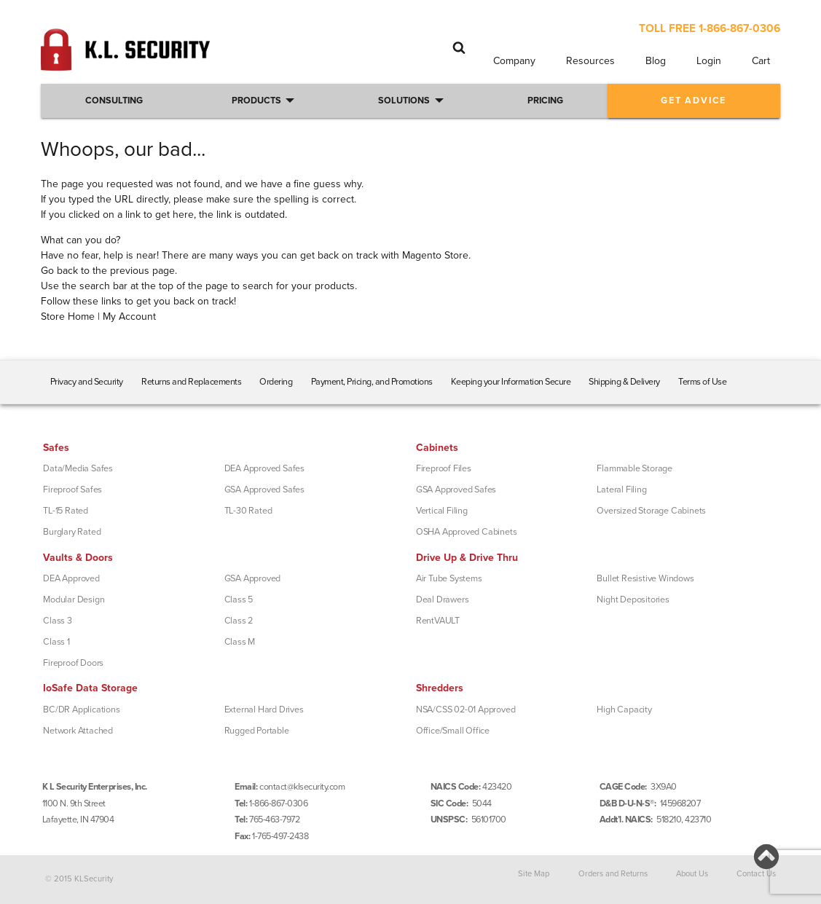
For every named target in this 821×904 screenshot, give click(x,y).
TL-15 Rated (65, 510)
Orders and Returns (613, 874)
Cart (761, 61)
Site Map (533, 874)
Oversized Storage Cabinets (651, 510)
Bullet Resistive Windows (645, 578)
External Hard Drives (264, 709)
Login (708, 61)
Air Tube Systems (449, 578)
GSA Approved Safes (264, 489)
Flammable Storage (634, 468)
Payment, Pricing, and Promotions (372, 382)
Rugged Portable (256, 730)
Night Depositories (633, 599)
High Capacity (624, 709)
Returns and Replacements (191, 382)
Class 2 (239, 620)
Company (514, 61)
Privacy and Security (86, 382)
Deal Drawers (442, 599)
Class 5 (239, 599)
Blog (655, 61)
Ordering (275, 382)
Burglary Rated (72, 532)
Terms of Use (702, 382)
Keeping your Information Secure (511, 382)
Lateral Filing (621, 489)
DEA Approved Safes (264, 468)
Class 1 (56, 642)
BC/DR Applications (81, 709)
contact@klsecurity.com (302, 787)
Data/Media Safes (78, 468)
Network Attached (78, 730)
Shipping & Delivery (624, 382)
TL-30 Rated (248, 510)
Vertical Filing (442, 510)
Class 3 (57, 620)
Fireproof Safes (72, 489)
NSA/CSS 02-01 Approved (466, 709)
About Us (692, 874)
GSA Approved (252, 578)
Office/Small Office (453, 730)
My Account (129, 316)
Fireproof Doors (73, 663)
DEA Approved (71, 578)
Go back (59, 270)
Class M (240, 642)
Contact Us (756, 874)
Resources (590, 61)
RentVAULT (438, 620)
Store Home (68, 316)
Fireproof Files (443, 468)
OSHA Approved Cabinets (466, 532)
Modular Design (73, 599)
